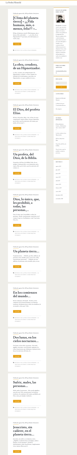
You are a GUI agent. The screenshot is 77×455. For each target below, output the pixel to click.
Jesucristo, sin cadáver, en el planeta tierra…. (26, 404)
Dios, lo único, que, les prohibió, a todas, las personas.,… (26, 192)
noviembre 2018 (57, 184)
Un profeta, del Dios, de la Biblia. (25, 149)
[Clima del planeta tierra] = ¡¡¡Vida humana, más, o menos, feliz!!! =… (24, 23)
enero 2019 (56, 176)
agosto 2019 (57, 151)
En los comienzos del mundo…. (25, 274)
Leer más (16, 42)
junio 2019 (56, 158)
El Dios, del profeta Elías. (24, 106)
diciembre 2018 (57, 180)
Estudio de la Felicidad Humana (24, 48)
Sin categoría (57, 99)
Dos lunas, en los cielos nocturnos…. (24, 318)
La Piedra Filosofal (13, 2)
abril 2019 (56, 166)
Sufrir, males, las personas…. (22, 361)
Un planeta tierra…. (24, 233)
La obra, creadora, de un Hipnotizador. (25, 64)
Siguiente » (33, 438)
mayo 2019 (56, 162)
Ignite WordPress (41, 453)
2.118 (27, 438)
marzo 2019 (56, 169)
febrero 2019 (57, 173)
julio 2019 (56, 155)
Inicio (28, 2)
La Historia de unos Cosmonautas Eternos (59, 95)
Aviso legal (34, 453)
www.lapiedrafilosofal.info (60, 65)
